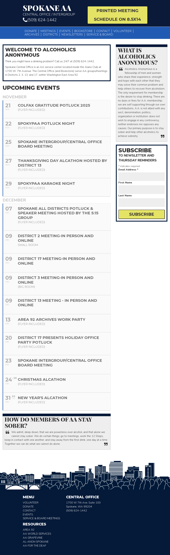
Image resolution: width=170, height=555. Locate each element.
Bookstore (83, 31)
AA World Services (37, 534)
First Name (125, 182)
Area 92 (28, 530)
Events (65, 31)
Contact (103, 31)
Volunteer (122, 31)
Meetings (48, 31)
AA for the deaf (34, 546)
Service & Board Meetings (41, 518)
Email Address (128, 169)
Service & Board (99, 34)
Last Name (125, 195)
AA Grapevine (33, 538)
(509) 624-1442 (40, 20)
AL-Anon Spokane (36, 542)
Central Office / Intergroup (52, 10)
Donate (31, 31)
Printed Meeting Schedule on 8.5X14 (117, 15)
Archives (32, 34)
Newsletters (72, 34)
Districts (50, 34)
